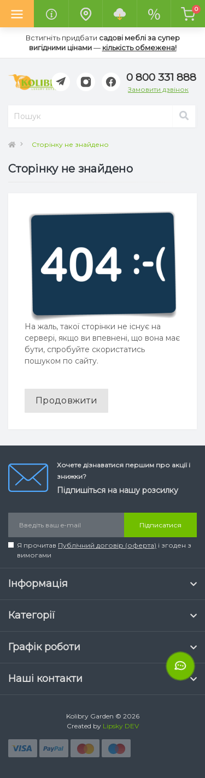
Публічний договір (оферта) (107, 545)
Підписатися (160, 525)
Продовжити (66, 400)
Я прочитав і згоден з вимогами (104, 550)
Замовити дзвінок (158, 89)
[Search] (183, 116)
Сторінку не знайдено (70, 144)
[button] (161, 77)
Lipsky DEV (121, 726)
